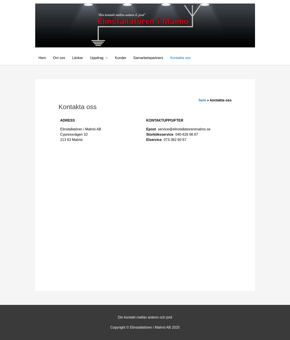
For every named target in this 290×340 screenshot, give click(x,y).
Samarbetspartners (148, 58)
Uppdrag (96, 58)
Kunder (120, 58)
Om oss (59, 58)
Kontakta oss (180, 58)
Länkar (77, 58)
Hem (42, 58)
